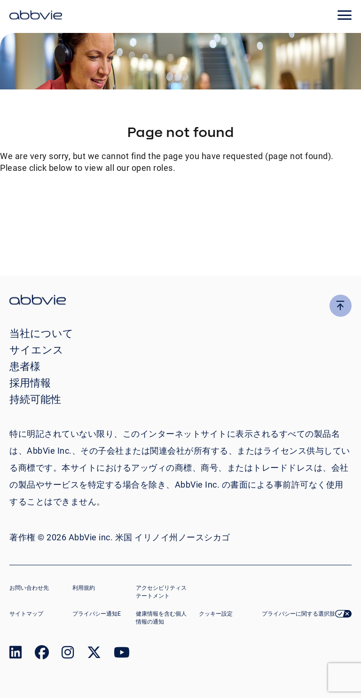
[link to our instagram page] (68, 654)
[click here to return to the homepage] (35, 16)
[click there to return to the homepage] (180, 301)
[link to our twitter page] (94, 654)
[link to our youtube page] (122, 654)
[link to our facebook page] (42, 654)
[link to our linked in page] (15, 654)
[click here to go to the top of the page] (341, 306)
